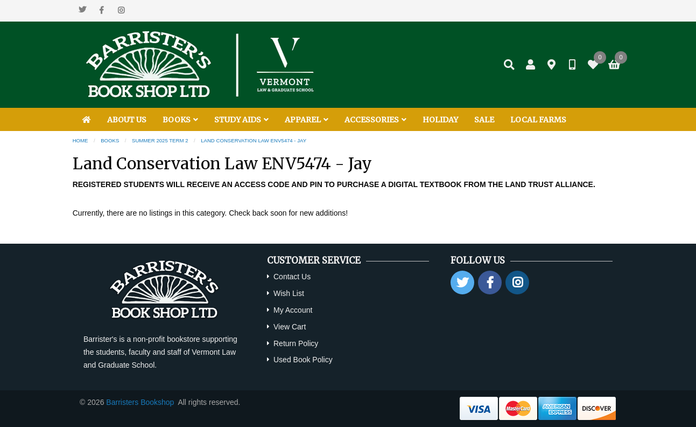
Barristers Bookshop (140, 402)
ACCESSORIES (375, 120)
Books (110, 140)
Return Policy (295, 343)
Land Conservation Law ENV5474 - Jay (253, 140)
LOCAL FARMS (538, 120)
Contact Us (292, 276)
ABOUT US (126, 120)
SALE (484, 120)
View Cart (289, 326)
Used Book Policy (303, 359)
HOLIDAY (440, 120)
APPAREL (306, 120)
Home (80, 140)
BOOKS (180, 120)
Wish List (288, 293)
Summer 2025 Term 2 (160, 140)
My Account (292, 310)
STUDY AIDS (241, 120)
